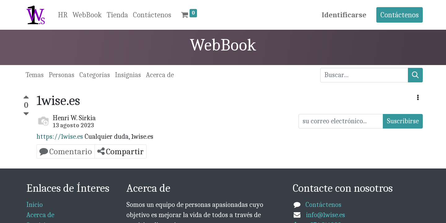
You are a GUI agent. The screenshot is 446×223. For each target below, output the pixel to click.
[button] (418, 98)
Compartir (120, 151)
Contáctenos (399, 15)
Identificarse (343, 15)
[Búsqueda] (415, 75)
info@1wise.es (325, 215)
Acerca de (160, 75)
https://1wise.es (60, 137)
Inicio (34, 205)
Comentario (65, 151)
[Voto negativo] (26, 113)
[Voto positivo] (26, 97)
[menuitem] (62, 15)
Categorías (94, 75)
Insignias (128, 75)
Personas (61, 75)
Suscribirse (403, 121)
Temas (35, 75)
